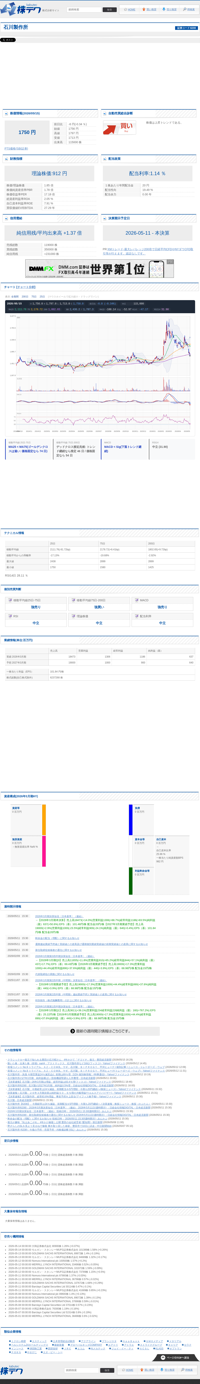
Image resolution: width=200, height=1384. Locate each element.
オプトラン (176, 1348)
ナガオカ (16, 1352)
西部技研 (53, 1348)
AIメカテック (98, 1348)
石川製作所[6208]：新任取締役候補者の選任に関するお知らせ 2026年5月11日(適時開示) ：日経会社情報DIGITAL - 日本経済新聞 (78, 1115)
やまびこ (32, 1352)
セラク (187, 1344)
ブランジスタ (109, 1341)
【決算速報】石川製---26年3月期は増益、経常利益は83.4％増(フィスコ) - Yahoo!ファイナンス (59, 1081)
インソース (17, 1348)
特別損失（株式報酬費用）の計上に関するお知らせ (63, 1000)
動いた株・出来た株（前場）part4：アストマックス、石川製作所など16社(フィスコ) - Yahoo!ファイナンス (66, 1063)
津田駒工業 (36, 1348)
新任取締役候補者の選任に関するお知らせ (58, 950)
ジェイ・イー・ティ (122, 1348)
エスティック (39, 1341)
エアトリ (113, 1344)
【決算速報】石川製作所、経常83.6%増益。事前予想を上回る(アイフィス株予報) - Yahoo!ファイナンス (64, 1096)
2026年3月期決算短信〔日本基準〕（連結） (59, 916)
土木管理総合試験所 (64, 1341)
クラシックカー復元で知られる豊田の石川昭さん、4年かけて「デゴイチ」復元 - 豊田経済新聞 (59, 1059)
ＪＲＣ (67, 1348)
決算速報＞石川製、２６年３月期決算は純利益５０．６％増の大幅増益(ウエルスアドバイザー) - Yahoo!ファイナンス (72, 1092)
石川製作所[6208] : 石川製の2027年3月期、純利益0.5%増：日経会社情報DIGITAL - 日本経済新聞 (61, 1085)
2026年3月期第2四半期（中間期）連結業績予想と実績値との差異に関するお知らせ (81, 994)
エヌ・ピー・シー (53, 1352)
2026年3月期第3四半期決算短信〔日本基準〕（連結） (65, 956)
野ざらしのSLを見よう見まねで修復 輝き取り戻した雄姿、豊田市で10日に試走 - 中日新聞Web (60, 1126)
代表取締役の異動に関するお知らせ (54, 974)
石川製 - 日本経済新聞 (20, 1100)
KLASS (159, 1348)
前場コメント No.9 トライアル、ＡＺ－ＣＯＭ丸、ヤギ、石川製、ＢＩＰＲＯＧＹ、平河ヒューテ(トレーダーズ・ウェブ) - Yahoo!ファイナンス (86, 1070)
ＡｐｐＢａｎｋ (131, 1341)
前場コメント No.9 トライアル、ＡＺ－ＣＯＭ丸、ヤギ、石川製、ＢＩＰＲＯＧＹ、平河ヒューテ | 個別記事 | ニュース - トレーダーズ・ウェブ (86, 1067)
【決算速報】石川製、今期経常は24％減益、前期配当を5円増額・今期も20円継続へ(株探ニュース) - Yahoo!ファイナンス (74, 1089)
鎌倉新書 (59, 1344)
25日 (42, 296)
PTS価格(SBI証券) (16, 148)
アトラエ (129, 1344)
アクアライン (88, 1341)
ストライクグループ (151, 1344)
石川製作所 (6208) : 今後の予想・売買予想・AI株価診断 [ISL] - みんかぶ (47, 1129)
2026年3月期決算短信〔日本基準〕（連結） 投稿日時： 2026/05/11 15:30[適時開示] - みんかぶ (60, 1111)
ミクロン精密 (18, 1341)
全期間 (15, 296)
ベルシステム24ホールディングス (29, 1344)
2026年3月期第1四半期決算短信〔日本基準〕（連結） (65, 1006)
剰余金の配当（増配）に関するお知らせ (57, 938)
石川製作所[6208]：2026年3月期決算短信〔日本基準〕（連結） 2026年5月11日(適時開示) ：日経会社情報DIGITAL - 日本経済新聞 (79, 1107)
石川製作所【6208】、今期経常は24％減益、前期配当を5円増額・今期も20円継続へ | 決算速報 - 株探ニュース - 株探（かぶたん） (79, 1103)
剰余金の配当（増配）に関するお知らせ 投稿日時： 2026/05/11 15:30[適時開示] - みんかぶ (57, 1118)
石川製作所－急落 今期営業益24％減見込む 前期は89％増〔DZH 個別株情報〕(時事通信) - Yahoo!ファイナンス (68, 1074)
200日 (25, 296)
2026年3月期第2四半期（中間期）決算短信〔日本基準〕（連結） (71, 980)
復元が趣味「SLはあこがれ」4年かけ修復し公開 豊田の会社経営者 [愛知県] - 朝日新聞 (55, 1122)
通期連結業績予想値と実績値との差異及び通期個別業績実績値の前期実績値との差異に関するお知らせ (91, 944)
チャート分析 (25, 287)
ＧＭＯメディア (154, 1341)
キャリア (173, 1344)
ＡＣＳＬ (144, 1348)
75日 (34, 296)
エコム (81, 1348)
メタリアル (175, 1341)
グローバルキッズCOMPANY (86, 1344)
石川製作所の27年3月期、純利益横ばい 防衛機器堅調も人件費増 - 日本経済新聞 (51, 1078)
